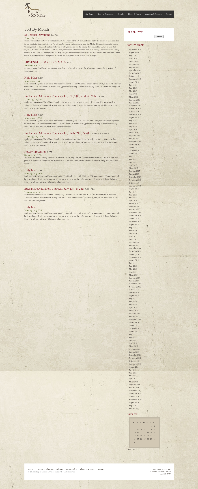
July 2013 (132, 299)
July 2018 (132, 121)
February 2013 (134, 313)
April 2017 (133, 165)
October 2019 (134, 76)
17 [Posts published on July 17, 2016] (135, 436)
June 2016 (133, 195)
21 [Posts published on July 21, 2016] (148, 436)
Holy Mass (30, 77)
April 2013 (133, 308)
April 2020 (133, 58)
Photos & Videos (134, 14)
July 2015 (132, 227)
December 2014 (135, 248)
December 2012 (135, 319)
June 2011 (133, 373)
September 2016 (135, 186)
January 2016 (134, 210)
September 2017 (135, 150)
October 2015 (134, 218)
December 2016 (135, 177)
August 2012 (134, 331)
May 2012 (133, 340)
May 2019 (133, 91)
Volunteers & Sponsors (153, 14)
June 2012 (133, 337)
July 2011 (132, 370)
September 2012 (135, 328)
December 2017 (135, 141)
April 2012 (133, 343)
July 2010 (132, 405)
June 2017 (133, 159)
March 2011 (133, 382)
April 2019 (133, 94)
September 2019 (135, 79)
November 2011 (135, 358)
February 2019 (134, 100)
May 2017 (133, 162)
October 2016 (134, 183)
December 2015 (135, 213)
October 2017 (134, 147)
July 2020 (132, 55)
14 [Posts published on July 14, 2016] (148, 432)
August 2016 (134, 189)
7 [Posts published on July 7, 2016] (147, 429)
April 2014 (133, 272)
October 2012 (134, 325)
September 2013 (135, 293)
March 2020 (133, 61)
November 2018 (135, 109)
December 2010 (135, 391)
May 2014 (133, 269)
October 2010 (134, 397)
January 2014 (134, 281)
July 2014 (132, 263)
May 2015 (133, 233)
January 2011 (134, 388)
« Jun (129, 449)
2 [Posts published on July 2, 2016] (154, 426)
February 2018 (134, 135)
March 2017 (133, 168)
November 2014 (135, 251)
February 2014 (134, 278)
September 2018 (135, 115)
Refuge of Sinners (34, 9)
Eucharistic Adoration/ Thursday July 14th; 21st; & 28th (57, 133)
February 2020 (134, 64)
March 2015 (133, 239)
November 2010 (135, 393)
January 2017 (134, 174)
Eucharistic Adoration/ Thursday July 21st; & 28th (54, 188)
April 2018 (133, 130)
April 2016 (133, 201)
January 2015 (134, 245)
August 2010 (134, 402)
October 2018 (134, 112)
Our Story (89, 14)
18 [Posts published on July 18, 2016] (138, 436)
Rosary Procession (35, 151)
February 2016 (134, 207)
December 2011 (135, 355)
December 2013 (135, 284)
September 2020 (135, 49)
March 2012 (133, 346)
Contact (169, 14)
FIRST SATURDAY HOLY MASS (45, 62)
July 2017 (132, 156)
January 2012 (134, 352)
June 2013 (133, 302)
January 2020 (134, 67)
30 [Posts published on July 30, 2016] (154, 439)
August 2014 (134, 260)
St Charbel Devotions (37, 34)
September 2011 (135, 364)
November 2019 (135, 73)
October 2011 (134, 361)
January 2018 (134, 138)
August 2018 (134, 118)
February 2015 (134, 242)
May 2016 (133, 198)
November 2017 (135, 144)
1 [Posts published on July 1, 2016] (151, 426)
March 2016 (133, 204)
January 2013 (134, 316)
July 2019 (132, 85)
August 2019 (134, 82)
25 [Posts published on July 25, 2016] (138, 439)
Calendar (120, 14)
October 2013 (134, 290)
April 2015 (133, 236)
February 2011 (134, 385)
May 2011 (133, 376)
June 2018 (133, 123)
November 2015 (135, 215)
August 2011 (134, 367)
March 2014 (133, 275)
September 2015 (135, 221)
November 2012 (135, 322)
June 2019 (133, 88)
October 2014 (134, 254)
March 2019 (133, 97)
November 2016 (135, 180)
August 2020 (134, 52)
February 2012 (134, 349)
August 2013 (134, 296)
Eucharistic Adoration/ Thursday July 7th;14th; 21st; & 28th (60, 96)
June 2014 (133, 266)
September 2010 (135, 400)
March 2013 (133, 310)
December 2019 (135, 70)
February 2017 (134, 171)
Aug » (134, 449)
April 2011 (133, 379)
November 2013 (135, 287)
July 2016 (132, 192)
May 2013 (133, 305)
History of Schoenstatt (105, 14)
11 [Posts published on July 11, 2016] (138, 432)
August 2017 (134, 153)
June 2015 (133, 230)
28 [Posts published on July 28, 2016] (148, 439)
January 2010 (134, 408)
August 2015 (134, 224)
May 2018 (133, 126)
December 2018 (135, 106)
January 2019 (134, 103)
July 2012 (132, 334)
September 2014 (135, 257)
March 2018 (133, 132)
